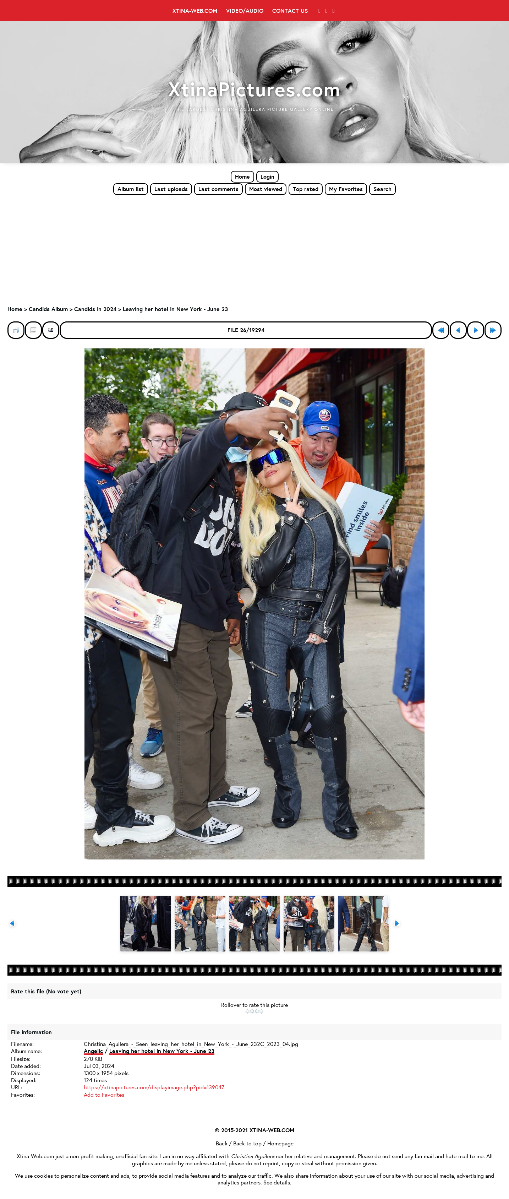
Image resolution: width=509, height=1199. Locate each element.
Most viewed (265, 189)
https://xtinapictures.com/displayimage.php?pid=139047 (154, 1087)
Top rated (305, 189)
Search (382, 189)
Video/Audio (244, 11)
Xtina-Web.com (195, 11)
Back (222, 1142)
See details (276, 1181)
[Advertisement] (254, 249)
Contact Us (290, 11)
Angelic (93, 1051)
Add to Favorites (104, 1094)
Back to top (247, 1142)
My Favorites (346, 189)
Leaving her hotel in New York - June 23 (175, 309)
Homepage (280, 1142)
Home (242, 176)
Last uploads (171, 189)
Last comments (218, 189)
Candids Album (48, 309)
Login (267, 176)
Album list (130, 189)
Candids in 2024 (95, 309)
